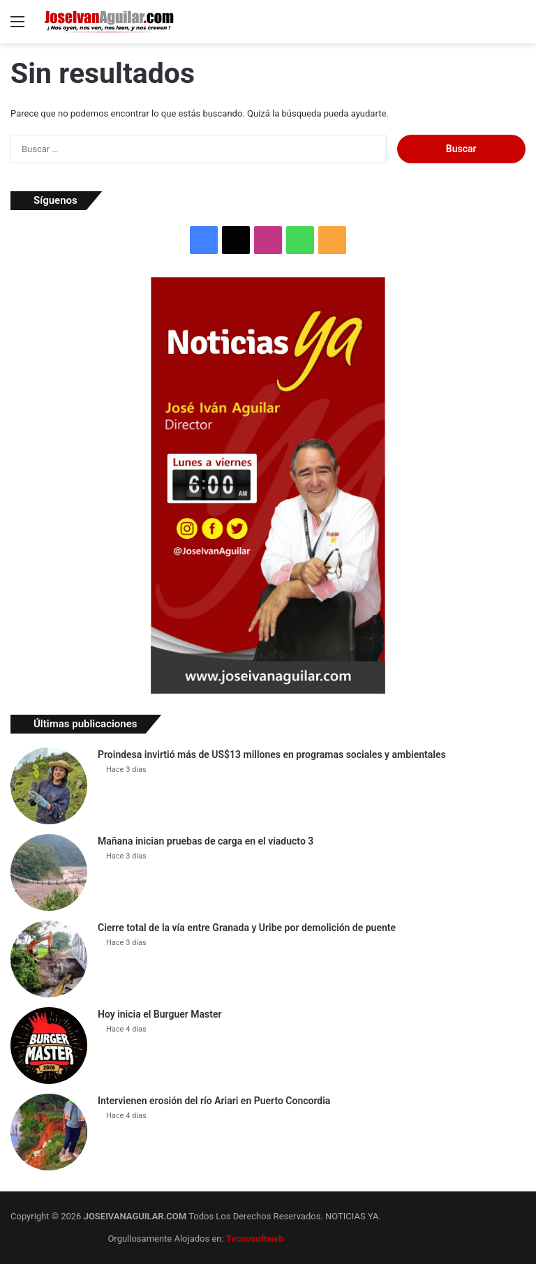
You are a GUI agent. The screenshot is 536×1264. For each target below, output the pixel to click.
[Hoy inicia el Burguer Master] (48, 1045)
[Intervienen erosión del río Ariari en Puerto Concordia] (48, 1132)
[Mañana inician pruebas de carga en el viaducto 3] (48, 872)
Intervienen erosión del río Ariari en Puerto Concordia (214, 1100)
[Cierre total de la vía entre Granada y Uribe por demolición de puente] (48, 959)
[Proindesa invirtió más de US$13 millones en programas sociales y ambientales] (48, 786)
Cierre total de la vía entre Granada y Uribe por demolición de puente (247, 927)
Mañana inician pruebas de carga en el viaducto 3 (205, 841)
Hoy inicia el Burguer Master (160, 1014)
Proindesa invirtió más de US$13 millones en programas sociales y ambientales (272, 754)
